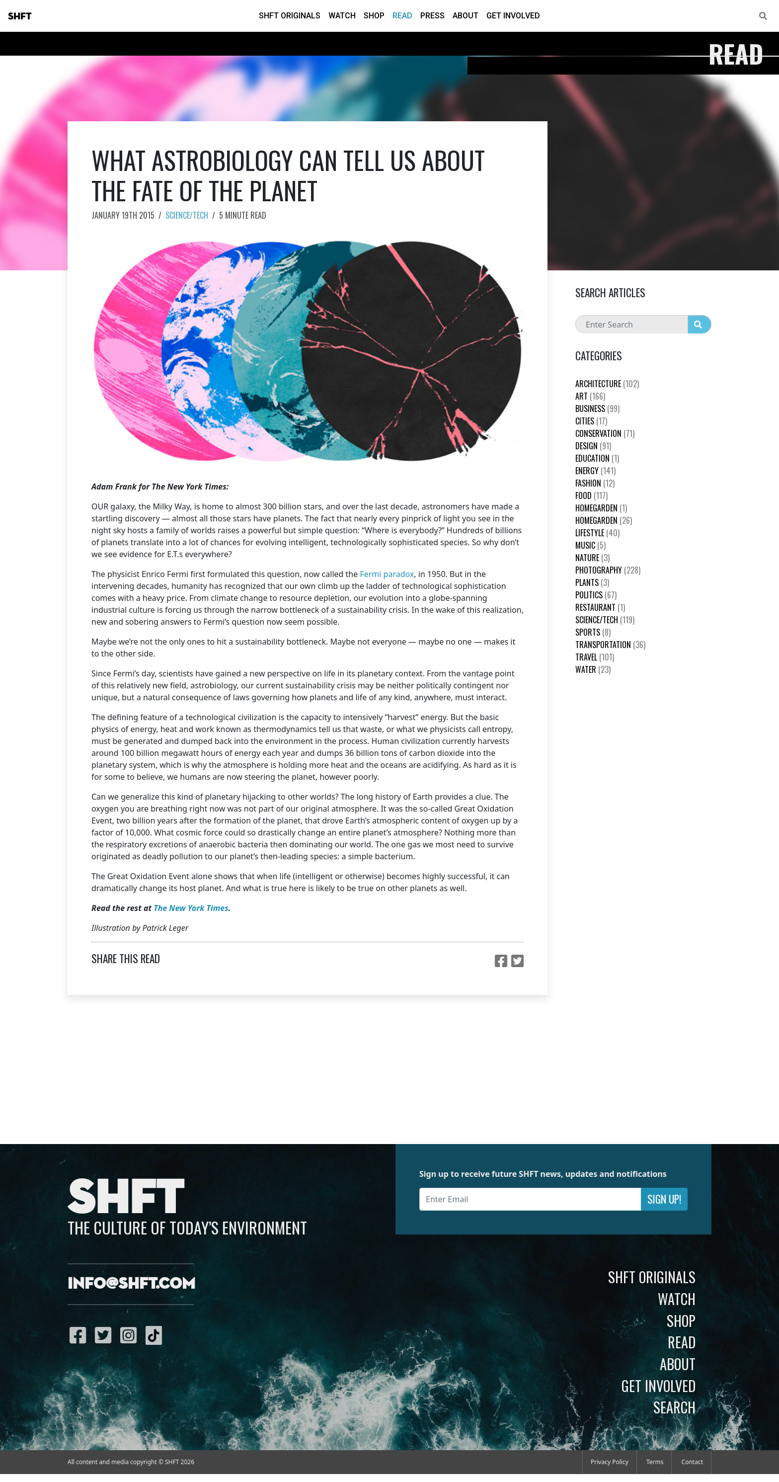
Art (590, 396)
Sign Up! (664, 1199)
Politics (596, 595)
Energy (595, 471)
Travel (594, 657)
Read (402, 15)
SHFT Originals (289, 15)
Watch (342, 15)
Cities (591, 421)
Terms (655, 1462)
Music (590, 545)
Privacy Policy (609, 1462)
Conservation (604, 433)
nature (592, 558)
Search (674, 1407)
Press (432, 15)
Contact (692, 1462)
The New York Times (191, 908)
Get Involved (513, 15)
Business (597, 408)
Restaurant (600, 607)
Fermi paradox (387, 574)
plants (592, 582)
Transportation (610, 645)
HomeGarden (601, 508)
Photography (607, 570)
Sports (593, 632)
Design (593, 446)
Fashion (595, 483)
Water (593, 669)
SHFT (20, 16)
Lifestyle (597, 533)
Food (591, 495)
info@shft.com (131, 1284)
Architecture (607, 384)
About (465, 15)
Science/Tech (186, 215)
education (597, 458)
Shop (374, 15)
